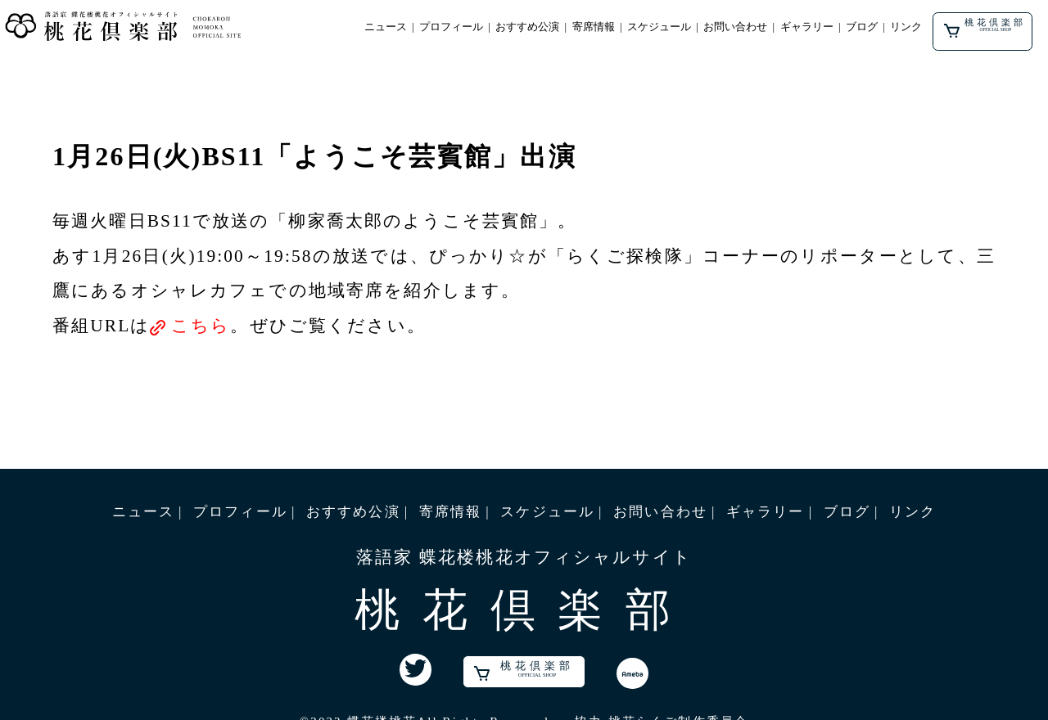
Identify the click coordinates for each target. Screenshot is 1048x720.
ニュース (385, 27)
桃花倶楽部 (985, 28)
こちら (200, 325)
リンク (906, 27)
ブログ (862, 27)
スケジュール (659, 27)
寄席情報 (593, 27)
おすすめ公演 (527, 27)
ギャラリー (806, 27)
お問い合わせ (735, 27)
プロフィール (451, 27)
